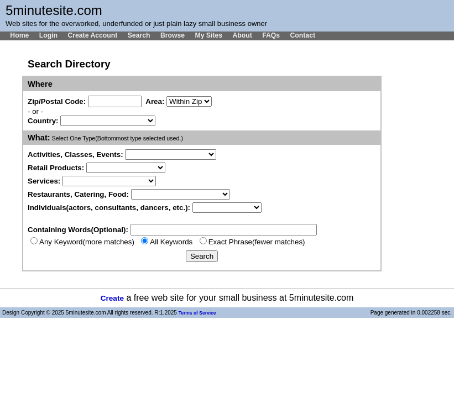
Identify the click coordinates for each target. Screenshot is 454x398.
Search (139, 35)
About (242, 35)
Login (48, 35)
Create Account (92, 35)
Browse (172, 35)
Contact (302, 35)
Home (19, 35)
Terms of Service (197, 313)
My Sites (208, 35)
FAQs (271, 35)
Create (112, 298)
